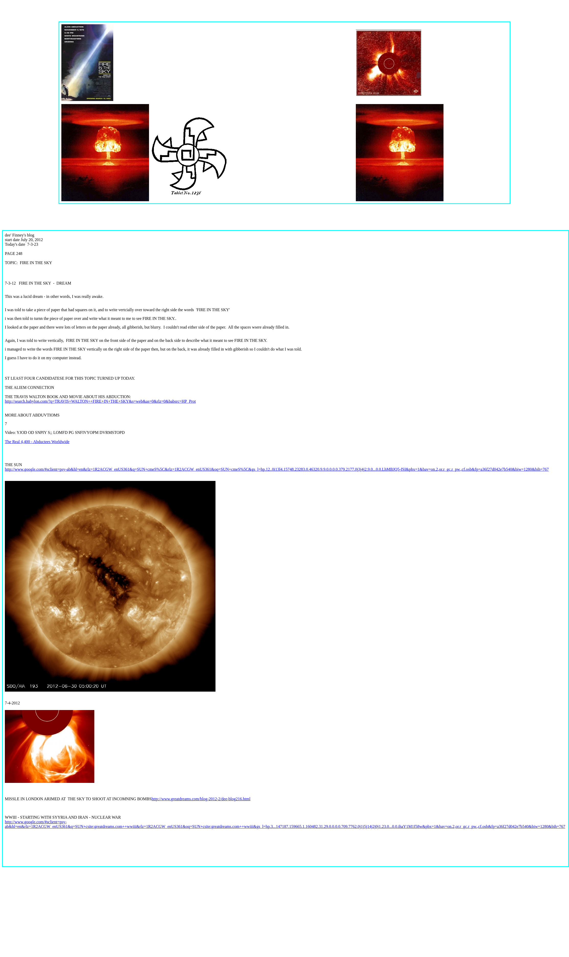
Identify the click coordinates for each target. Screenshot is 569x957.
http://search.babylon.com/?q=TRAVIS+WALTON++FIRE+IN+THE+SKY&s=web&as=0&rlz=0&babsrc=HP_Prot (100, 401)
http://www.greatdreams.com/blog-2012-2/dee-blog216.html (201, 799)
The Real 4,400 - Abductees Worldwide (37, 442)
